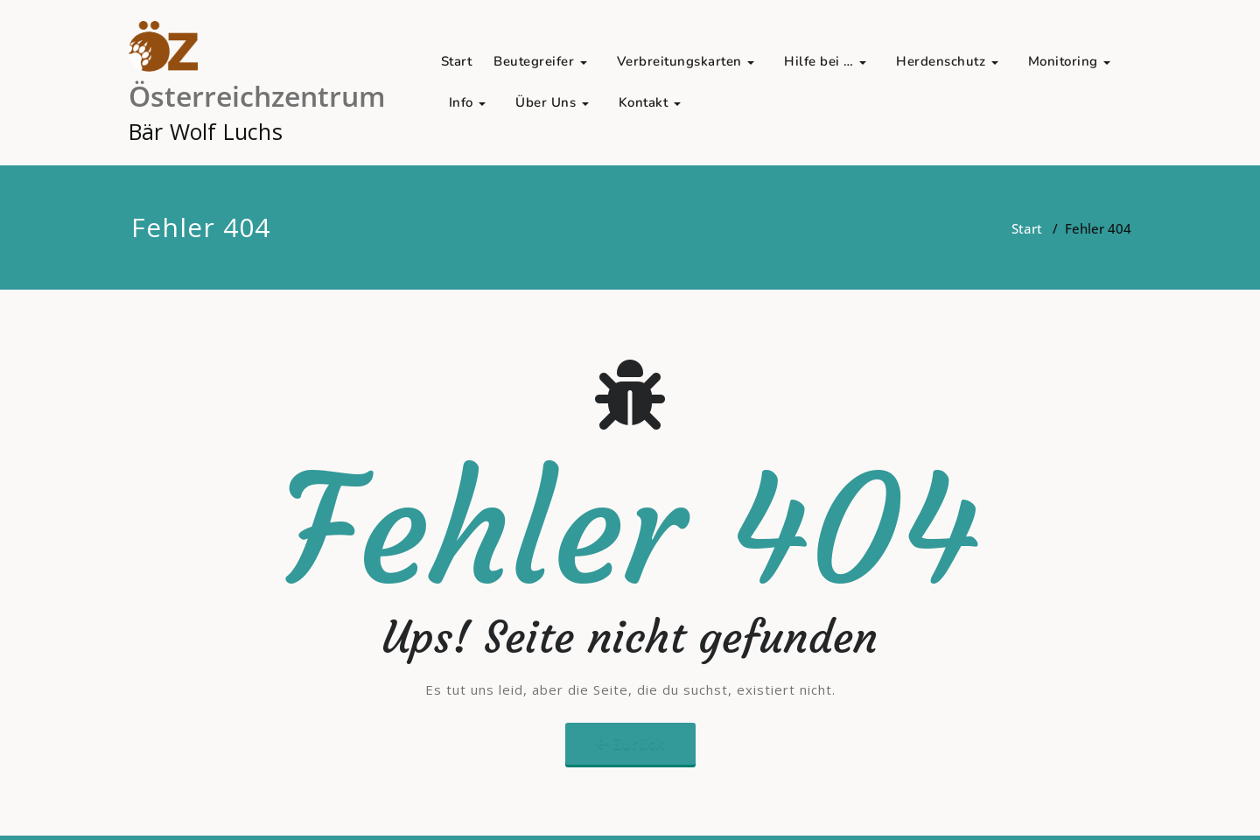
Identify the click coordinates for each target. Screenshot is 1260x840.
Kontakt (650, 102)
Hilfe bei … (825, 61)
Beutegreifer (540, 61)
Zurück (639, 743)
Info (467, 102)
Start (456, 61)
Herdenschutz (947, 61)
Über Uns (552, 102)
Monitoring (1069, 61)
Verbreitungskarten (686, 61)
